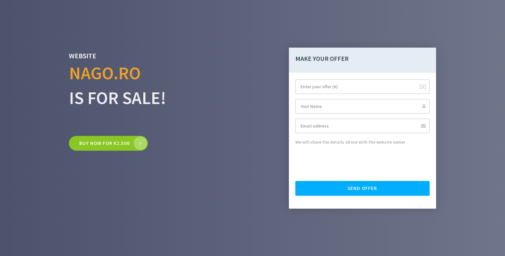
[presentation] (344, 163)
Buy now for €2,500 (104, 143)
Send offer (362, 188)
